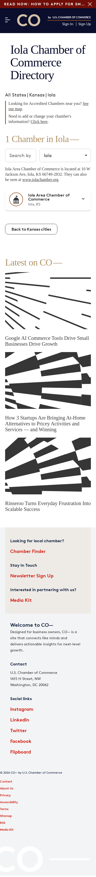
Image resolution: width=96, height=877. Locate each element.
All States (15, 95)
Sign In (67, 24)
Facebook (20, 741)
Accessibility (9, 802)
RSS (2, 823)
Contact (6, 781)
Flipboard (20, 752)
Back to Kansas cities (31, 229)
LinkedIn (19, 719)
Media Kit (21, 600)
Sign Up (84, 24)
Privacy (5, 795)
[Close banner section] (90, 4)
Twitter (18, 730)
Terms (4, 809)
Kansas (37, 95)
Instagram (21, 709)
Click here (39, 121)
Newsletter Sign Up (32, 575)
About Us (7, 788)
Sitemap (6, 816)
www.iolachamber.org (40, 179)
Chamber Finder (28, 551)
